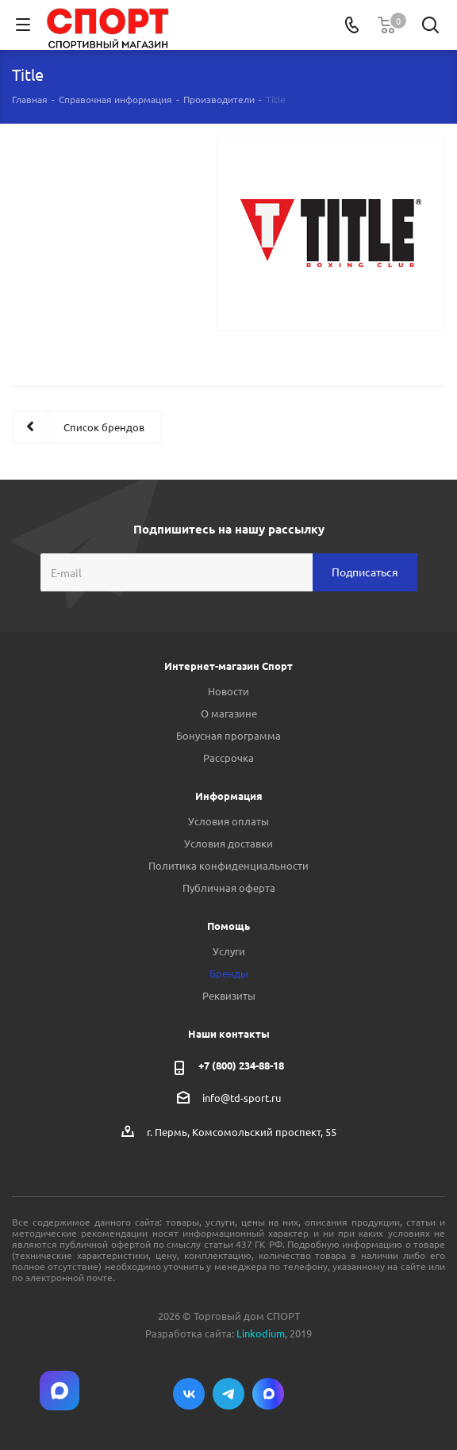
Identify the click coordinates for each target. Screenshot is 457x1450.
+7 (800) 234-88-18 (241, 1065)
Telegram (228, 1394)
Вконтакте (189, 1394)
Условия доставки (228, 843)
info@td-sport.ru (241, 1097)
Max (268, 1394)
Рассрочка (228, 757)
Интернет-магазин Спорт (228, 665)
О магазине (229, 713)
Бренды (228, 973)
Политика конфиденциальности (228, 865)
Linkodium (260, 1333)
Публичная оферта (228, 887)
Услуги (229, 951)
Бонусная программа (228, 735)
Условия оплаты (228, 821)
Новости (228, 691)
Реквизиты (228, 995)
